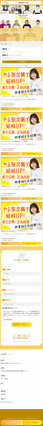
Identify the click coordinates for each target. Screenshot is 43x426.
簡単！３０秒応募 (31, 108)
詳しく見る (10, 108)
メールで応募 (32, 423)
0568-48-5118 (22, 338)
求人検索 (22, 62)
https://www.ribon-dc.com (7, 402)
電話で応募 (11, 422)
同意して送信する (21, 324)
